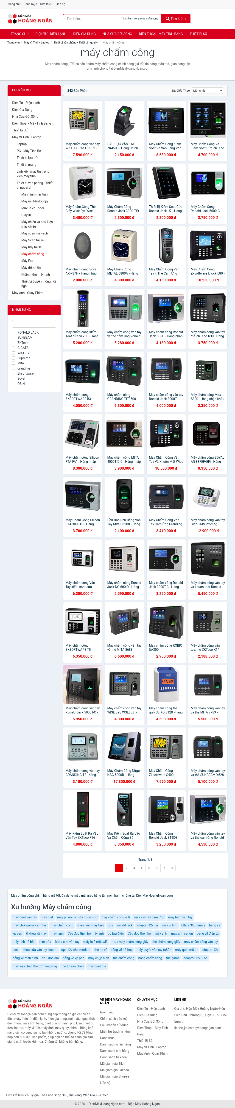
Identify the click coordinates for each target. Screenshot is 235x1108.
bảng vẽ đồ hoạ (122, 950)
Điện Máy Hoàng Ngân (144, 1104)
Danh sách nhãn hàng (115, 1044)
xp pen (17, 933)
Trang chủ (13, 4)
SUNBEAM (22, 337)
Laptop (22, 144)
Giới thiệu (46, 4)
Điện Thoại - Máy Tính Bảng (161, 34)
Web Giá (89, 1095)
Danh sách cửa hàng (114, 1051)
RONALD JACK (25, 332)
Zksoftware (23, 373)
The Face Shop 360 (53, 1095)
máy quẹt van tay (25, 917)
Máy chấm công (32, 254)
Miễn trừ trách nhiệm (115, 1031)
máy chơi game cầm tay (30, 925)
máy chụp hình (98, 958)
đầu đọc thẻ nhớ (139, 933)
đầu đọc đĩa (50, 958)
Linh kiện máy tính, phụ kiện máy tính (33, 174)
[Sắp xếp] (207, 90)
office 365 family (193, 925)
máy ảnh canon (182, 933)
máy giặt (47, 917)
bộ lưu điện (116, 933)
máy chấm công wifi (115, 917)
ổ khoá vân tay (36, 933)
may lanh (57, 933)
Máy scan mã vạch (34, 233)
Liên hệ (60, 4)
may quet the (97, 966)
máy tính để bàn (24, 942)
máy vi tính (169, 925)
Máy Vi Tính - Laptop (36, 42)
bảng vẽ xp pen (73, 958)
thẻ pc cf (100, 950)
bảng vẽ (214, 925)
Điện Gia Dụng (84, 34)
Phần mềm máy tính (35, 274)
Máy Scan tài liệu (33, 240)
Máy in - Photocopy (34, 201)
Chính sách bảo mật (114, 1019)
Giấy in (26, 215)
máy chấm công (61, 925)
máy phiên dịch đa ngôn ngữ (77, 917)
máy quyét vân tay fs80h (154, 950)
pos (110, 925)
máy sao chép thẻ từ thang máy (35, 966)
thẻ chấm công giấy (166, 942)
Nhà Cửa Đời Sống (117, 34)
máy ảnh (161, 933)
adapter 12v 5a (147, 925)
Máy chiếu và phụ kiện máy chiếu (37, 224)
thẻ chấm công (123, 958)
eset (16, 950)
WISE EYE (21, 353)
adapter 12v (209, 950)
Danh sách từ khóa (113, 1057)
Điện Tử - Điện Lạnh (50, 34)
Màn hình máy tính (34, 194)
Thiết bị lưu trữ (27, 158)
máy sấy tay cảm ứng (149, 917)
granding (21, 368)
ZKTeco (20, 343)
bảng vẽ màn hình (25, 958)
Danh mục (30, 4)
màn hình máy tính (90, 925)
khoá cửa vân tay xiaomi (40, 950)
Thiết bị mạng (26, 164)
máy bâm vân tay (180, 917)
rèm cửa (45, 942)
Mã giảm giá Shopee (114, 1076)
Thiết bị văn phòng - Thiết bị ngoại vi (76, 42)
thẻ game (172, 958)
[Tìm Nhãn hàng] (34, 324)
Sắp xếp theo (180, 90)
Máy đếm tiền (31, 268)
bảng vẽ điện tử (208, 933)
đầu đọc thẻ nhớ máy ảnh (86, 933)
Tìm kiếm (176, 18)
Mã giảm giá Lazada (114, 1070)
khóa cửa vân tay (67, 942)
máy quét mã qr (186, 950)
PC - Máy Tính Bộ (29, 151)
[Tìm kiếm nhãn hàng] (92, 18)
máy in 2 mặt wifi (95, 942)
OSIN (18, 384)
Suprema (21, 358)
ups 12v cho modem (75, 950)
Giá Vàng (75, 1095)
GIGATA (20, 348)
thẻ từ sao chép (73, 966)
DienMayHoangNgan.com (107, 1104)
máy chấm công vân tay (201, 942)
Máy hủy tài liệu (32, 247)
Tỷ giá (34, 1095)
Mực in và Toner (32, 208)
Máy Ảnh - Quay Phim (27, 293)
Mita (18, 363)
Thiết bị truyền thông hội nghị (38, 284)
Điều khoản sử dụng (114, 1025)
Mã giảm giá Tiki (111, 1063)
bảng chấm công (150, 958)
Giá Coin (102, 1095)
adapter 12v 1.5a (195, 958)
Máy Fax (27, 261)
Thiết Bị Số (198, 34)
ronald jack (125, 925)
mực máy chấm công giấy (130, 942)
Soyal (18, 378)
